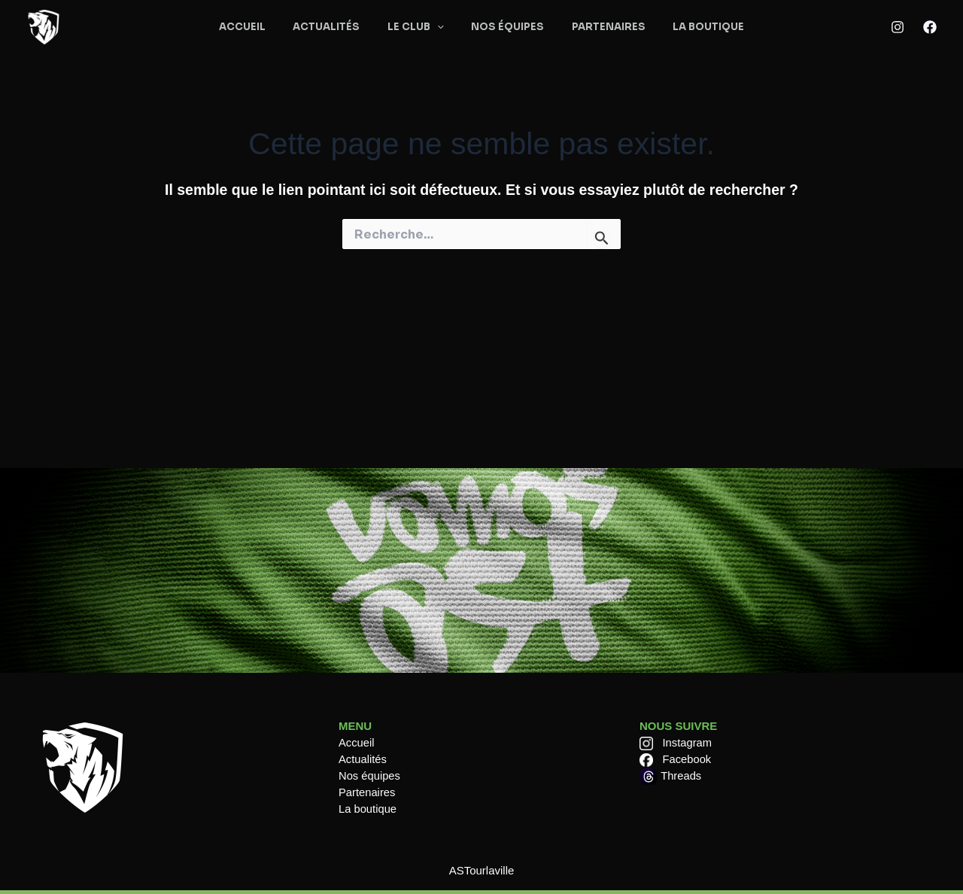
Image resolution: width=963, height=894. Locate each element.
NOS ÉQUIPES (503, 26)
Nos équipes (370, 775)
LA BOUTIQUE (689, 26)
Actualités (363, 759)
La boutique (368, 808)
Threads (681, 775)
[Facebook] (930, 27)
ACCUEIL (261, 26)
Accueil (357, 742)
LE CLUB (419, 27)
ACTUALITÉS (338, 26)
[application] (441, 27)
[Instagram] (897, 27)
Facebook (687, 759)
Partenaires (367, 792)
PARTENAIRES (596, 26)
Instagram (688, 742)
